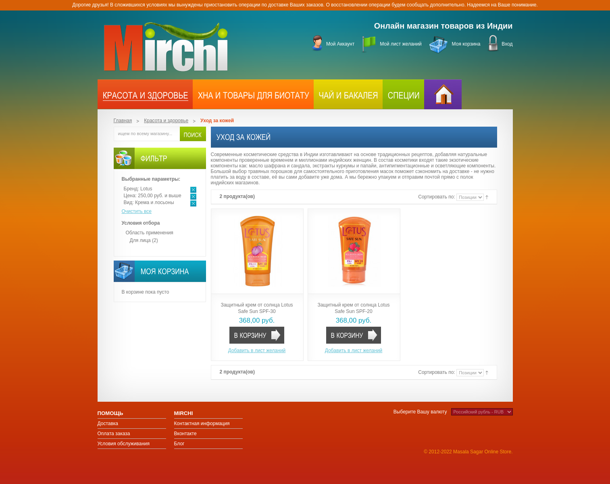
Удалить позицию (193, 190)
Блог (179, 443)
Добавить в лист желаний (257, 350)
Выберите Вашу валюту (420, 412)
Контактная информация (202, 423)
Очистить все (137, 211)
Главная (123, 120)
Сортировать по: (437, 197)
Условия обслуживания (124, 443)
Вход (507, 44)
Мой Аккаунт (340, 44)
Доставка (108, 423)
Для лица (140, 240)
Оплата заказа (114, 433)
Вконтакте (185, 433)
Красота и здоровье (166, 120)
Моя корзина (466, 44)
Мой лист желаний (400, 44)
